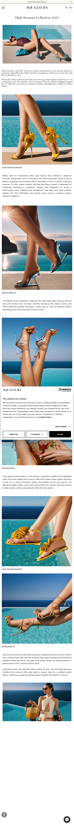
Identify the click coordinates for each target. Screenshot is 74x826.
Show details (61, 426)
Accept (60, 434)
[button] (71, 2)
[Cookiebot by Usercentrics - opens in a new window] (60, 390)
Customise (37, 434)
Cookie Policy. (45, 417)
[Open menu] (3, 7)
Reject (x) (14, 434)
